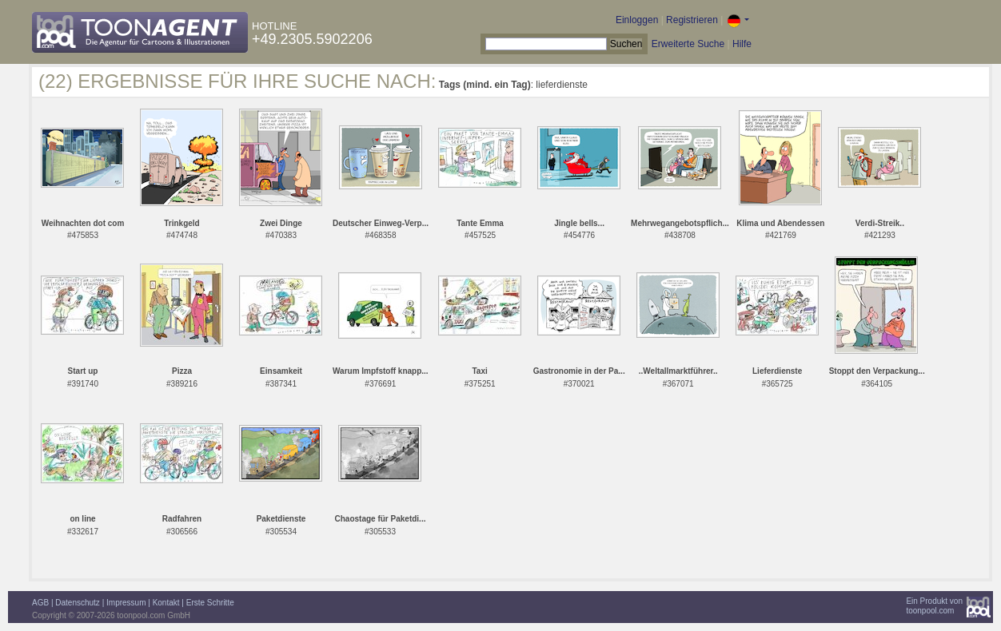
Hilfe (742, 44)
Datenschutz (77, 602)
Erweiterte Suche (688, 44)
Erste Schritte (210, 602)
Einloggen (637, 20)
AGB (40, 602)
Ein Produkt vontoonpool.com (934, 606)
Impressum (126, 602)
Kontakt (166, 602)
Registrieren (692, 20)
